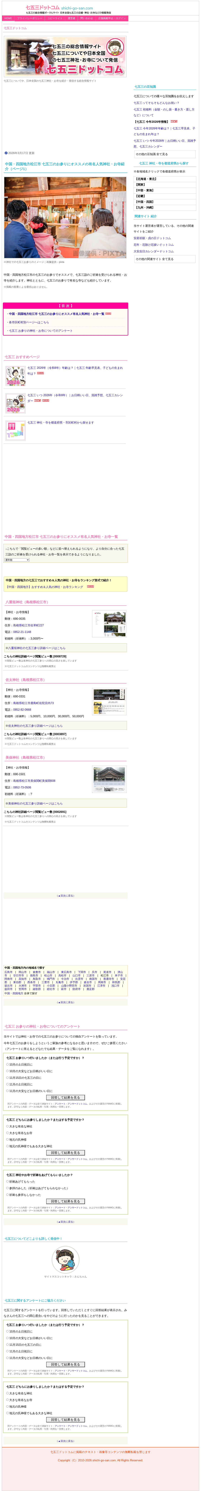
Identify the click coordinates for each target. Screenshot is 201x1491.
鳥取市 (37, 978)
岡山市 (23, 972)
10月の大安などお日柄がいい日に (31, 1071)
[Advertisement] (65, 116)
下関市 (82, 972)
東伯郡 (17, 982)
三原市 (91, 975)
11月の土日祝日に (21, 1084)
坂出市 (8, 985)
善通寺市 (108, 978)
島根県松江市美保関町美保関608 (34, 780)
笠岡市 (23, 988)
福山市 (51, 972)
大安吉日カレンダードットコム (154, 251)
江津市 (101, 985)
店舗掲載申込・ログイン (112, 18)
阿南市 (8, 978)
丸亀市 (60, 982)
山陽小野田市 (69, 985)
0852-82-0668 (22, 709)
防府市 (77, 988)
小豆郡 (51, 985)
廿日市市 (18, 975)
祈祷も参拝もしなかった (25, 1194)
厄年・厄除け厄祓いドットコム (154, 244)
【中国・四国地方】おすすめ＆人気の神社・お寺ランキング (46, 586)
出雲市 (79, 978)
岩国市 (87, 985)
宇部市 (37, 985)
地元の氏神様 (18, 1139)
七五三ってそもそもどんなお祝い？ (157, 102)
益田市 (8, 988)
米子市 (119, 975)
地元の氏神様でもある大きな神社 (30, 1146)
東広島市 (66, 972)
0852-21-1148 (22, 631)
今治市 (65, 978)
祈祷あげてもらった (22, 1181)
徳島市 (34, 975)
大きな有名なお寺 (20, 1133)
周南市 (102, 982)
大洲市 (23, 985)
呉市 (94, 972)
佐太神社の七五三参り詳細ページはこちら (35, 725)
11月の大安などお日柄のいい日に (31, 1091)
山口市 (77, 975)
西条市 (31, 982)
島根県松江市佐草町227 (28, 625)
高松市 (62, 975)
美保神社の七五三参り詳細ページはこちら (35, 803)
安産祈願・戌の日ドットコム (152, 238)
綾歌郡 (37, 988)
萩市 (63, 988)
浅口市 (115, 985)
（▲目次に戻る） (66, 895)
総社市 (51, 988)
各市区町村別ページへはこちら (29, 322)
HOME (8, 18)
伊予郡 (74, 982)
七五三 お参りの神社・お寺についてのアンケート (41, 330)
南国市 (93, 978)
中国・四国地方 (13, 993)
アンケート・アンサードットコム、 (72, 1104)
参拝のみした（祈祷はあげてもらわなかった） (39, 1188)
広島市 (8, 972)
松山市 (48, 975)
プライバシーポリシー (29, 18)
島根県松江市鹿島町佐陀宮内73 (33, 703)
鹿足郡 (91, 988)
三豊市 (46, 982)
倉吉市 (88, 982)
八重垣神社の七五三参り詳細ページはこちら (37, 648)
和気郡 (116, 982)
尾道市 (107, 972)
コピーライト (55, 18)
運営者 (71, 18)
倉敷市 (37, 972)
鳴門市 (51, 978)
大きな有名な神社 (20, 1126)
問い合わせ (86, 18)
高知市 (23, 978)
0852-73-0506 (22, 787)
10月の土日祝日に (21, 1064)
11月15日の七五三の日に (25, 1077)
